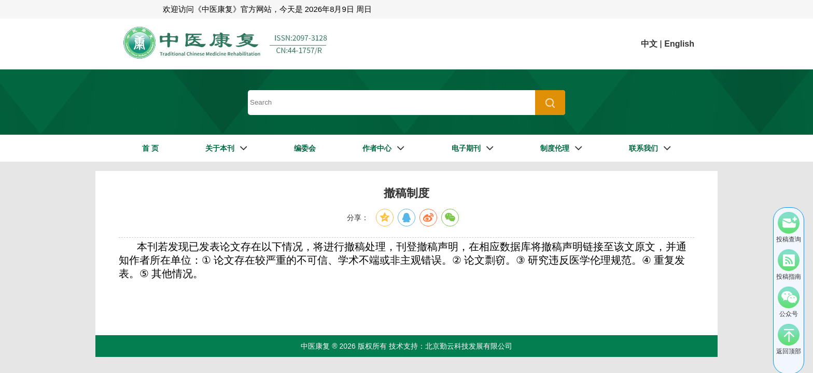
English (679, 43)
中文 (649, 43)
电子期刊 (466, 148)
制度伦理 (554, 148)
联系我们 (643, 148)
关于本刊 (219, 148)
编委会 (305, 148)
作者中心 (376, 148)
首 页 (150, 148)
